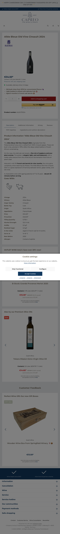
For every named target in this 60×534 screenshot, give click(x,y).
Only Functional (17, 269)
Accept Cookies (30, 274)
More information (30, 263)
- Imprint (22, 278)
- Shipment (37, 278)
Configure (42, 269)
